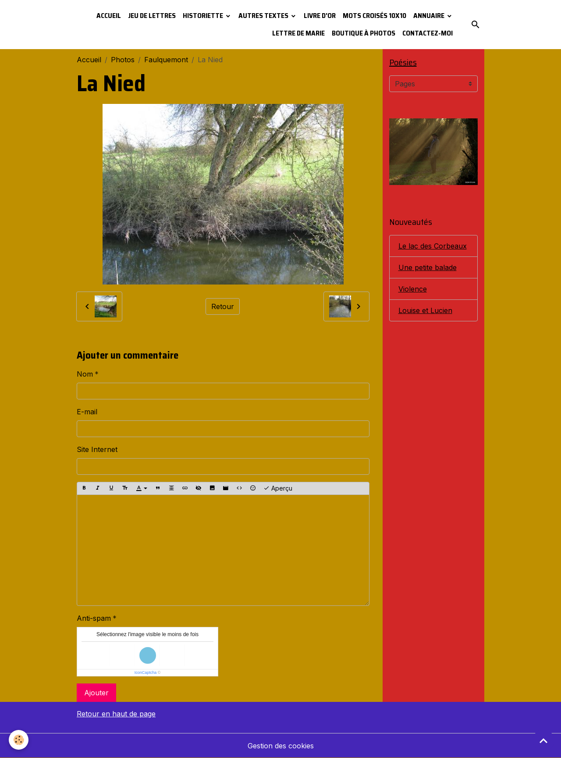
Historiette (203, 15)
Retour (222, 306)
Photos (123, 59)
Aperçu (277, 488)
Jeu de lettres (152, 15)
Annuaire (429, 15)
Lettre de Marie (298, 33)
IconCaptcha (146, 672)
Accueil (108, 15)
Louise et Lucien (425, 310)
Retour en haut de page (116, 713)
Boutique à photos (363, 33)
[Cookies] (18, 740)
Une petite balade (427, 267)
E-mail (87, 411)
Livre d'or (320, 15)
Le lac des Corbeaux (432, 246)
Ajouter (96, 692)
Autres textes (264, 15)
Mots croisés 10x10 (374, 15)
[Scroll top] (543, 740)
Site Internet (97, 449)
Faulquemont (166, 59)
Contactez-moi (427, 33)
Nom (85, 374)
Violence (412, 289)
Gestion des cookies (281, 745)
